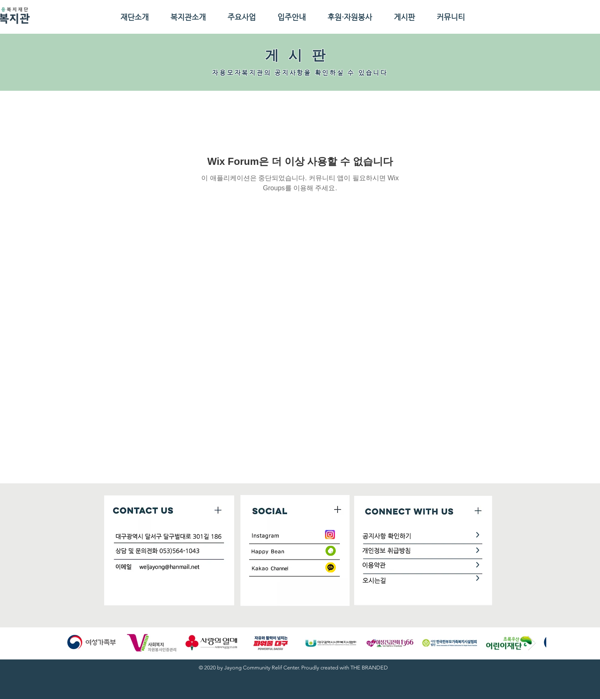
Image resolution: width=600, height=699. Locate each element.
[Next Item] (532, 643)
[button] (134, 17)
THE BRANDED (369, 667)
